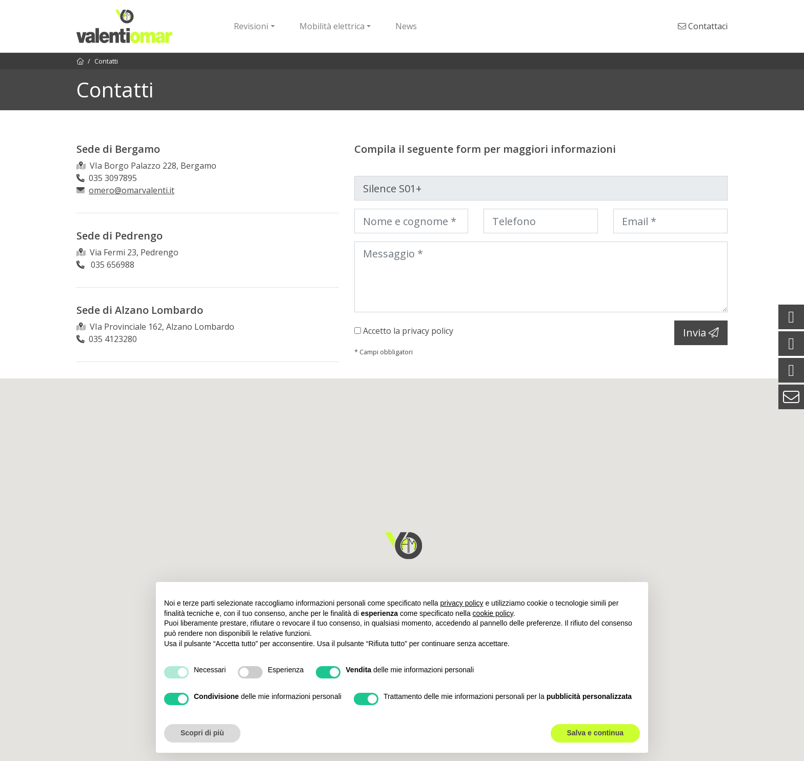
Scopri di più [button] (202, 733)
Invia (701, 332)
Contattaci (703, 26)
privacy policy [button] (462, 603)
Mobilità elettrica (332, 26)
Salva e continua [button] (595, 733)
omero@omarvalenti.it (131, 190)
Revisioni (251, 26)
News (406, 26)
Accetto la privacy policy (408, 330)
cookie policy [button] (493, 613)
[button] (404, 545)
